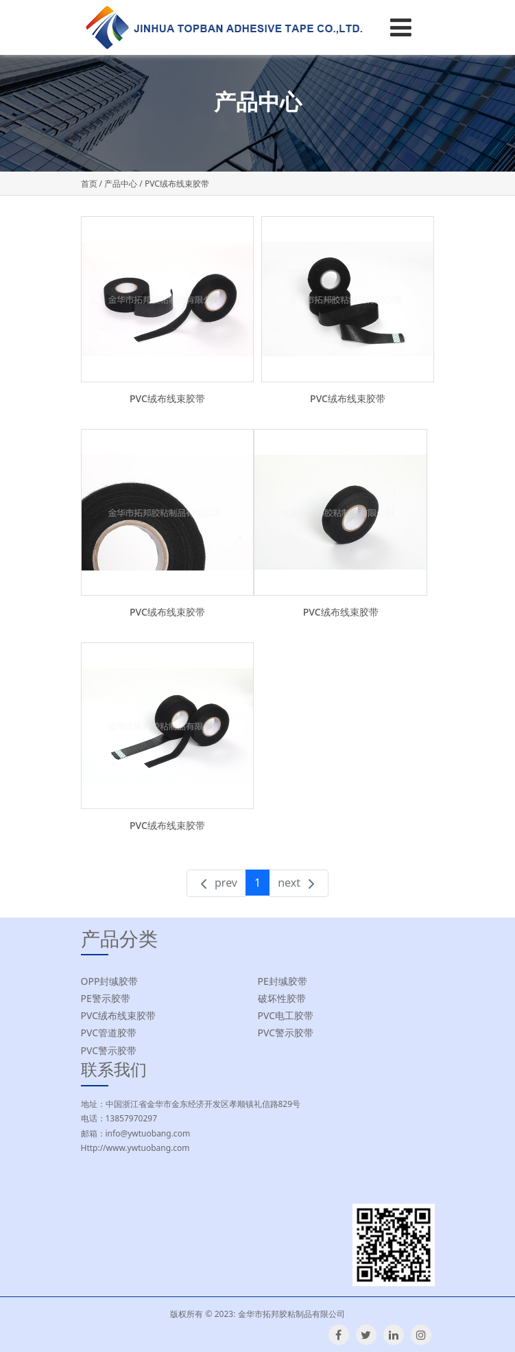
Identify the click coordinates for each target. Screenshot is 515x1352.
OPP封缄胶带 (110, 981)
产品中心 (120, 183)
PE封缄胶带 (282, 981)
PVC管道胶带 (109, 1032)
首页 (89, 183)
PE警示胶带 (105, 998)
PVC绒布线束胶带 (167, 398)
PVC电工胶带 (286, 1015)
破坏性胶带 (282, 998)
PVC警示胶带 (286, 1032)
